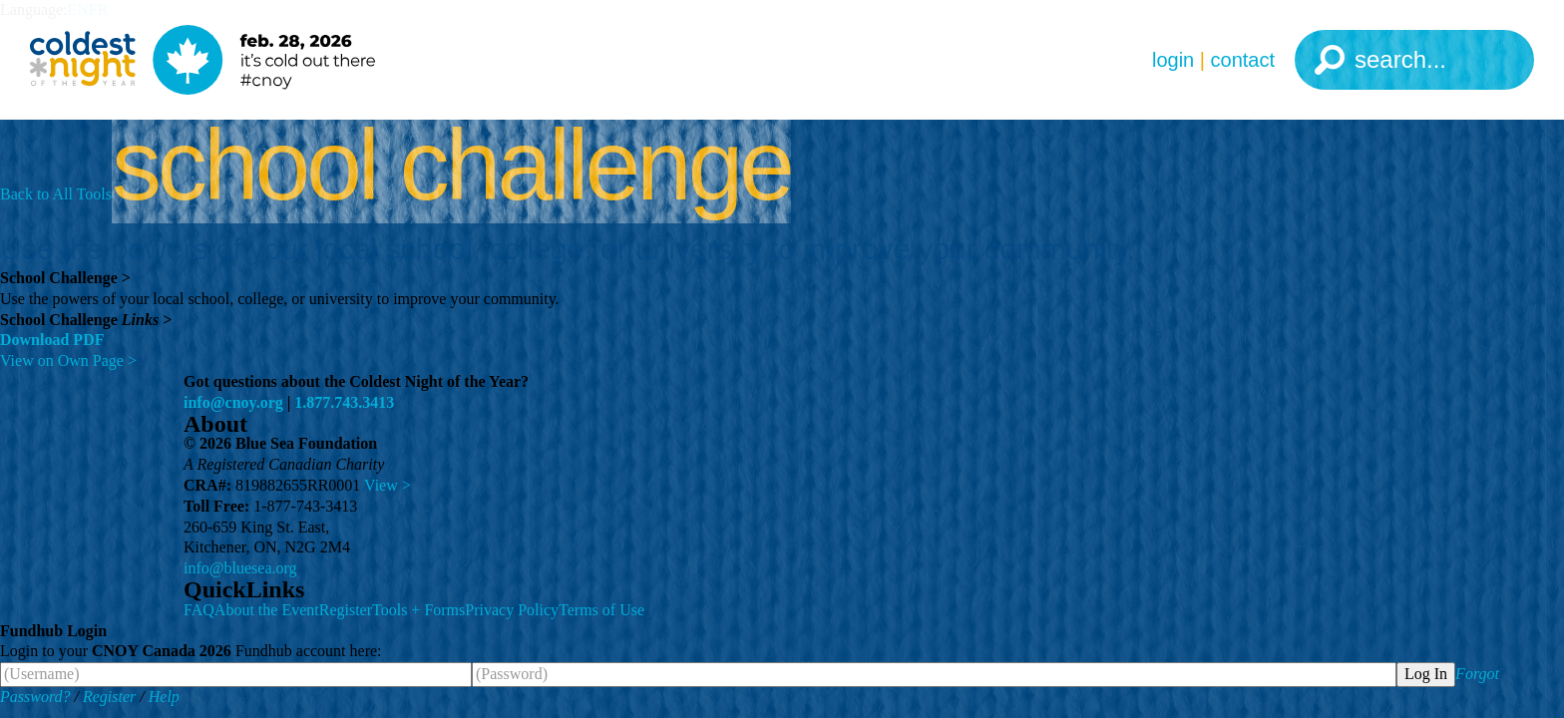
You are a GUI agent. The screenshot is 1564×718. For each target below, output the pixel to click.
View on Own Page (68, 360)
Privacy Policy (512, 609)
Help (164, 696)
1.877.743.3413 (344, 402)
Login (1173, 60)
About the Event (266, 609)
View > (387, 485)
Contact (1243, 60)
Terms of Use (601, 609)
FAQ (199, 609)
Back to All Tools (56, 193)
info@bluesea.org (240, 567)
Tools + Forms (418, 609)
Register (345, 609)
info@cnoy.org (233, 402)
